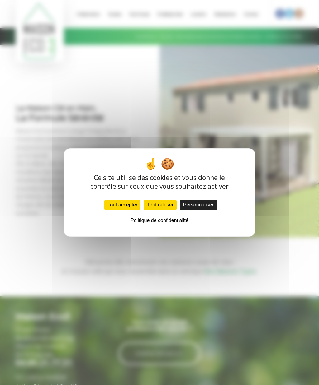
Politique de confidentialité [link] (159, 220)
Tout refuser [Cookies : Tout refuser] (160, 204)
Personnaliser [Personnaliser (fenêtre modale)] (198, 204)
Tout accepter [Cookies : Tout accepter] (122, 204)
